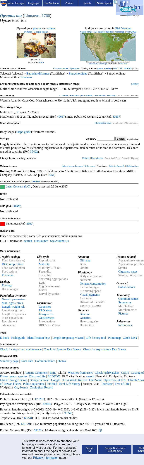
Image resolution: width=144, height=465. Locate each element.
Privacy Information (46, 457)
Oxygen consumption (93, 283)
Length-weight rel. (13, 306)
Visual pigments (90, 294)
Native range (86, 31)
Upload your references (72, 166)
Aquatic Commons (35, 372)
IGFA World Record (74, 380)
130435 (35, 181)
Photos (61, 361)
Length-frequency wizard (68, 337)
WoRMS (128, 68)
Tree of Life (122, 383)
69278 (28, 418)
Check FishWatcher (107, 372)
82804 (47, 404)
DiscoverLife (37, 376)
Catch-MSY (130, 337)
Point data (27, 361)
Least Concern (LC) (18, 186)
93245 (68, 413)
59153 (38, 430)
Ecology (134, 84)
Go (16, 387)
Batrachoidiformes (37, 73)
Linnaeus (32, 15)
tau (19, 15)
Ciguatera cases (128, 271)
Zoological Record (41, 387)
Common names (60, 68)
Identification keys (103, 123)
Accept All (89, 449)
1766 (46, 15)
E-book (4, 337)
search (28, 241)
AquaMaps (103, 64)
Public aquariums (33, 383)
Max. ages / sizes (12, 303)
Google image (41, 31)
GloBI (4, 380)
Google (55, 380)
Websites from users (80, 372)
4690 (29, 223)
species (107, 68)
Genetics (85, 317)
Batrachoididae (78, 73)
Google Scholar (39, 380)
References (90, 166)
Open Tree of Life (115, 380)
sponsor (129, 16)
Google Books (19, 380)
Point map (119, 31)
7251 (51, 175)
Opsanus (7, 15)
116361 (16, 206)
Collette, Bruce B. (117, 166)
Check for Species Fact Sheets (62, 349)
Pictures (28, 31)
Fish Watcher (123, 28)
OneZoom (95, 380)
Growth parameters (13, 299)
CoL (120, 68)
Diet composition (12, 264)
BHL (53, 372)
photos (37, 28)
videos (51, 28)
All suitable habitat (103, 31)
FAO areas (75, 95)
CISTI (125, 372)
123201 (39, 399)
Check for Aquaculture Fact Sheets (104, 349)
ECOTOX (54, 376)
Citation (69, 3)
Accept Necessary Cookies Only (115, 449)
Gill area (85, 260)
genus (100, 68)
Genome (85, 314)
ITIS (115, 68)
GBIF (121, 64)
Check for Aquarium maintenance (21, 349)
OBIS (126, 64)
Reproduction (97, 158)
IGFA (41, 62)
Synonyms (74, 68)
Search (24, 387)
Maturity (86, 158)
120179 (25, 424)
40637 (61, 116)
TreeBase (107, 383)
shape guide (23, 132)
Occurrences (99, 95)
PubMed (52, 383)
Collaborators (132, 166)
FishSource (41, 241)
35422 (34, 151)
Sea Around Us (59, 241)
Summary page (9, 361)
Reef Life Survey (69, 383)
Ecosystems (86, 95)
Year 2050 (131, 31)
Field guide (18, 337)
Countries (63, 95)
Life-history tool (96, 337)
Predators (7, 275)
